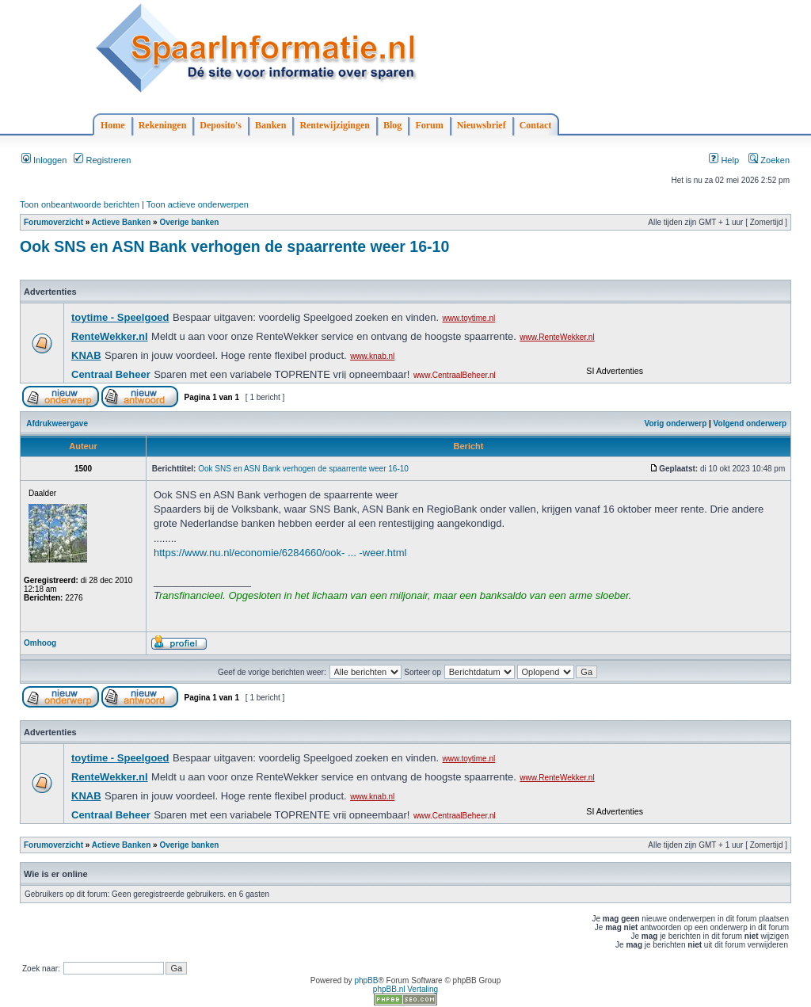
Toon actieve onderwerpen (198, 204)
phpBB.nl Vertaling (405, 989)
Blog (392, 125)
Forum (429, 125)
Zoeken (769, 160)
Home (113, 125)
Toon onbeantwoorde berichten (79, 204)
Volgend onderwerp (750, 423)
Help (724, 160)
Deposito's (221, 125)
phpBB (366, 980)
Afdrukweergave (57, 423)
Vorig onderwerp (676, 423)
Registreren (102, 160)
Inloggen (44, 160)
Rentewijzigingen (334, 125)
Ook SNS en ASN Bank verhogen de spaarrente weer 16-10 (234, 246)
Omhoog (40, 643)
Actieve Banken (121, 222)
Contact (536, 125)
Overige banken (189, 222)
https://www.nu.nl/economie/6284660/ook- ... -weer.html (280, 553)
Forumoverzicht (53, 222)
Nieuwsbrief (481, 125)
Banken (270, 125)
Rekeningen (163, 125)
